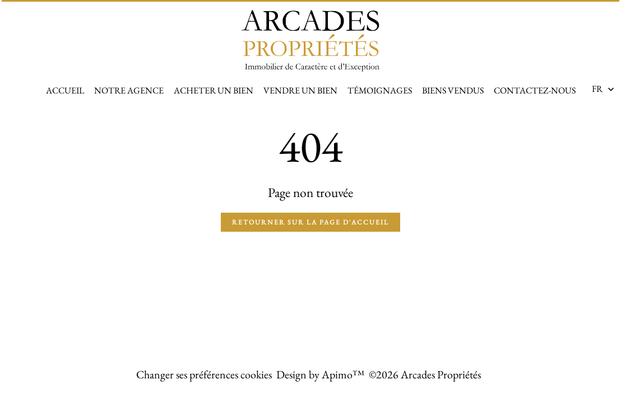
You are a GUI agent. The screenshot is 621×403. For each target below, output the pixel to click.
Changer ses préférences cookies (204, 374)
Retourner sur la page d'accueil (310, 222)
